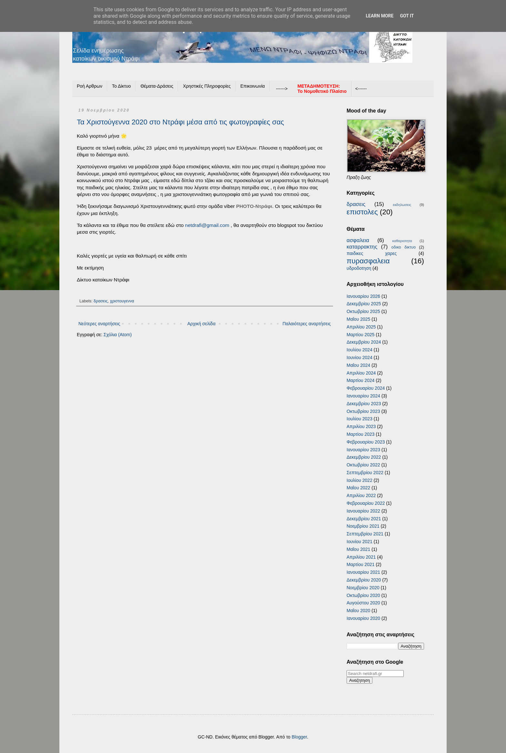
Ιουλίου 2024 (359, 349)
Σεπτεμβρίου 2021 (365, 533)
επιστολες (362, 212)
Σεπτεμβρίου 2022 (365, 472)
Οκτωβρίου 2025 (363, 311)
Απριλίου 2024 (361, 373)
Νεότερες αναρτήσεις (99, 323)
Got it (407, 15)
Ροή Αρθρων (89, 86)
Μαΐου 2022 (358, 487)
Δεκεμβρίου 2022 (364, 457)
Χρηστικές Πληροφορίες (207, 86)
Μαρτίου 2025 (361, 334)
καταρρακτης (362, 247)
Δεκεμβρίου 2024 (364, 342)
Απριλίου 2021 (361, 557)
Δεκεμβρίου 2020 (364, 579)
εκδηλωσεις (402, 205)
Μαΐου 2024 (358, 365)
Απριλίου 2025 (361, 326)
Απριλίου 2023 (361, 426)
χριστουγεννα (122, 301)
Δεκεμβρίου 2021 (364, 518)
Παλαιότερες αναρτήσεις (307, 323)
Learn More (379, 15)
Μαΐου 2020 (358, 610)
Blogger (299, 736)
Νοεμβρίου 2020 (363, 587)
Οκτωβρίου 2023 (363, 411)
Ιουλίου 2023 (359, 418)
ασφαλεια (358, 240)
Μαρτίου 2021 (361, 564)
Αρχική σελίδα (201, 323)
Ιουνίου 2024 (359, 357)
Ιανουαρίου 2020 (363, 618)
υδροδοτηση (359, 268)
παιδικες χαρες (372, 253)
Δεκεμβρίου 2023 (364, 403)
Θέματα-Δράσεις (156, 86)
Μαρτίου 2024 (361, 380)
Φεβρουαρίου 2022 (366, 503)
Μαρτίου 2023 (361, 434)
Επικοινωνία (252, 86)
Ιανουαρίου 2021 (363, 572)
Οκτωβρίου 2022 (363, 464)
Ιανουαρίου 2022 (363, 510)
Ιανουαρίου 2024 (363, 395)
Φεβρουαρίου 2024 (366, 388)
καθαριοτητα (402, 241)
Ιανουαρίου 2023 (363, 449)
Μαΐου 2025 (358, 319)
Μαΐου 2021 (358, 549)
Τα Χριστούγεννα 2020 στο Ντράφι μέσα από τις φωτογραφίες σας (180, 122)
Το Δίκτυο (121, 86)
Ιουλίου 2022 (359, 480)
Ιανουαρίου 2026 (363, 296)
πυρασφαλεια (368, 261)
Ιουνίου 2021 (359, 541)
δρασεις (101, 301)
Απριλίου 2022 (361, 495)
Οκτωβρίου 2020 (363, 595)
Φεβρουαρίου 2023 (366, 442)
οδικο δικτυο (403, 247)
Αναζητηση (359, 680)
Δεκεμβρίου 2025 (364, 303)
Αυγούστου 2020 (363, 602)
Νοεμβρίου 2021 (363, 526)
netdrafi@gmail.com (207, 225)
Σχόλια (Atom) (118, 334)
